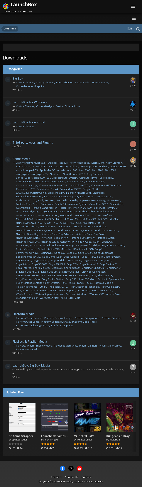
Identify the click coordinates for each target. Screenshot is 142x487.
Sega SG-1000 (57, 264)
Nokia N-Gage (83, 241)
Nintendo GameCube (28, 237)
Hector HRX (65, 207)
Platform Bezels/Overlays (55, 321)
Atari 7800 (110, 170)
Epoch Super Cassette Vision (96, 196)
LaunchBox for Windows (29, 102)
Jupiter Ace (99, 207)
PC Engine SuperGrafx (78, 245)
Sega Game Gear (52, 256)
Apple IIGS (32, 170)
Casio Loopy (106, 177)
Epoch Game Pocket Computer (61, 196)
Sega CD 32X (85, 252)
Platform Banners (111, 318)
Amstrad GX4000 (58, 166)
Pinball (41, 249)
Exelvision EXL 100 (26, 200)
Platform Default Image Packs (32, 325)
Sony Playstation (57, 275)
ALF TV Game (23, 166)
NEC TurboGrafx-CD (27, 226)
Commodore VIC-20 (70, 189)
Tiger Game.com (110, 286)
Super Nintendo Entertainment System (37, 282)
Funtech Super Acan (27, 204)
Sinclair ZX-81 (113, 267)
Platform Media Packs (84, 321)
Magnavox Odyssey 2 (52, 211)
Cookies (86, 477)
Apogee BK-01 (118, 166)
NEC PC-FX (75, 222)
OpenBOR (107, 241)
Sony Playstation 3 (102, 275)
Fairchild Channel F (67, 200)
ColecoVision (58, 181)
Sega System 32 (109, 264)
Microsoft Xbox (64, 219)
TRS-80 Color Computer (62, 290)
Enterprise (99, 192)
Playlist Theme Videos (39, 345)
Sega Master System (108, 256)
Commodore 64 (75, 181)
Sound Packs (82, 82)
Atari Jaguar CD (39, 174)
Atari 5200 (97, 170)
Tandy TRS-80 (84, 282)
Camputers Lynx (88, 177)
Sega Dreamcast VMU (28, 256)
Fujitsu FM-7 (113, 200)
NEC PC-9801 (61, 222)
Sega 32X (59, 252)
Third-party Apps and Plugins (32, 142)
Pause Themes (64, 82)
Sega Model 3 (58, 260)
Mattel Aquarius (106, 211)
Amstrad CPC (40, 166)
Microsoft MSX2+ (45, 219)
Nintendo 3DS (47, 226)
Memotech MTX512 (85, 215)
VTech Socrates (24, 294)
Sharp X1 (57, 267)
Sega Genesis (72, 256)
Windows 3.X (96, 294)
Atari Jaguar (22, 174)
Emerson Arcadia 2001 (78, 192)
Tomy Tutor (22, 290)
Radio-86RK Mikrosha (59, 249)
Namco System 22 (26, 222)
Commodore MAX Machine (106, 185)
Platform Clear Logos (27, 321)
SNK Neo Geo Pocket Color (31, 275)
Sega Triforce (23, 267)
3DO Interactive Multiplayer (31, 162)
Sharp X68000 (72, 267)
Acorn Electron (114, 162)
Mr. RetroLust (84, 439)
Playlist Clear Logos (110, 345)
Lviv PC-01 (113, 207)
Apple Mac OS (47, 170)
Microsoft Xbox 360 (85, 219)
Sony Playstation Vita (28, 279)
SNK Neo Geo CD (47, 271)
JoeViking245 (52, 439)
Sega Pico (106, 260)
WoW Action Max (49, 297)
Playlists (20, 345)
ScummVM (46, 252)
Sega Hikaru (88, 256)
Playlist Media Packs (27, 349)
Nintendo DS (99, 226)
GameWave (116, 204)
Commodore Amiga (26, 185)
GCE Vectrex (23, 207)
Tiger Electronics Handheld (84, 286)
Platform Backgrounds (87, 318)
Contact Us (71, 477)
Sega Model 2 (40, 260)
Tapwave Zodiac (103, 282)
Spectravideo (116, 279)
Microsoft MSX (106, 215)
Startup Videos (100, 82)
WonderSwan (113, 294)
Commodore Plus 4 (47, 189)
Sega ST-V (72, 264)
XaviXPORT (67, 297)
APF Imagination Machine (94, 166)
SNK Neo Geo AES (26, 271)
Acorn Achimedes (79, 162)
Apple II (20, 170)
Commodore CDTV (79, 185)
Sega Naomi (74, 260)
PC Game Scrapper (21, 436)
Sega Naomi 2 (91, 260)
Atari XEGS (79, 174)
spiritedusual (19, 439)
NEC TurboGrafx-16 (93, 222)
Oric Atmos (22, 245)
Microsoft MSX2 (24, 219)
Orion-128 (35, 245)
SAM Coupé (95, 249)
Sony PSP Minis (87, 279)
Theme (56, 477)
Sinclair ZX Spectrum (93, 267)
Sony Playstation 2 (79, 275)
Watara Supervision (47, 294)
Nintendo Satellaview (82, 237)
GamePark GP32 (98, 204)
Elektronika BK (56, 192)
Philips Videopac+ (26, 249)
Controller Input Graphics (30, 86)
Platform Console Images (58, 318)
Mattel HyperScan (26, 215)
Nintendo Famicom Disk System (71, 230)
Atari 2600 (84, 170)
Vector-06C (83, 290)
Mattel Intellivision (48, 215)
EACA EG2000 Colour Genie (31, 192)
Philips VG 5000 (115, 245)
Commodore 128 (95, 181)
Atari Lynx (55, 174)
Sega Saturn (23, 264)
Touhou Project (39, 290)
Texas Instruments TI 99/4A (31, 286)
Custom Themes (25, 82)
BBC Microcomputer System (62, 177)
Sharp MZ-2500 (41, 267)
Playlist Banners (88, 345)
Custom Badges (45, 106)
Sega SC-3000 (39, 264)
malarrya (115, 439)
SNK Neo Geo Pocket (93, 271)
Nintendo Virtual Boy (27, 241)
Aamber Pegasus (58, 162)
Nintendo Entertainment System (34, 230)
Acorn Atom (97, 162)
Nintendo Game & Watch (104, 230)
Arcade (61, 170)
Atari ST (67, 174)
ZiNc (77, 297)
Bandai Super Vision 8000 (30, 177)
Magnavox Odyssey (27, 211)
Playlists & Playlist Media (29, 341)
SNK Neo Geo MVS (69, 271)
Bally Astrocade (95, 174)
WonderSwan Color (27, 297)
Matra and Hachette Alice (81, 211)
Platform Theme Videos (29, 318)
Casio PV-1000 (24, 181)
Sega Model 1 (23, 260)
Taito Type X (68, 282)
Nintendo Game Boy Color (90, 234)
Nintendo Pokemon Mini (55, 237)
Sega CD (71, 252)
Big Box (17, 79)
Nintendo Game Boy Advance (57, 234)
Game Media (21, 159)
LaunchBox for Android (28, 122)
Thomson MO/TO (57, 286)
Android (74, 166)
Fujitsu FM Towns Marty (92, 200)
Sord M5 (102, 279)
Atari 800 (72, 170)
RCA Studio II (80, 249)
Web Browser (67, 294)
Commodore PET (25, 189)
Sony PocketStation (53, 279)
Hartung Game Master (44, 207)
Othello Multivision (53, 245)
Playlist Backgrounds (65, 345)
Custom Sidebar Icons (68, 106)
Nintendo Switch (106, 237)
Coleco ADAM (41, 181)
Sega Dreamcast (103, 252)
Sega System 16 (89, 264)
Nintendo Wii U (65, 241)
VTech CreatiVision (102, 290)
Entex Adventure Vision (29, 196)
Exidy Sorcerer (46, 200)
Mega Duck (66, 215)
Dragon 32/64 (90, 189)
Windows (82, 294)
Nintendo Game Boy (27, 234)
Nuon (96, 241)
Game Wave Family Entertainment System (63, 204)
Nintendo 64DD (81, 226)
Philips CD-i (99, 245)
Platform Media (23, 314)
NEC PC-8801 (45, 222)
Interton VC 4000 (82, 207)
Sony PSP (71, 279)
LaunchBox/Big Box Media (31, 365)
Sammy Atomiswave (27, 252)
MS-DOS (103, 219)
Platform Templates (62, 325)
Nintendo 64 (64, 226)
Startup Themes (45, 82)
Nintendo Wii (48, 241)
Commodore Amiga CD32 (53, 185)
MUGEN (114, 219)
